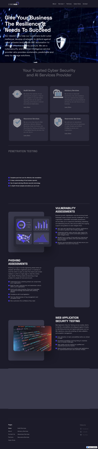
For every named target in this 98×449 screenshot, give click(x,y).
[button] (61, 3)
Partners (69, 3)
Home (10, 428)
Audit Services (22, 428)
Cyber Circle (77, 3)
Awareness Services (23, 434)
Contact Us (11, 434)
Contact (85, 3)
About (54, 3)
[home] (13, 3)
